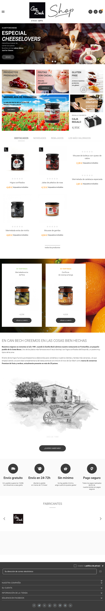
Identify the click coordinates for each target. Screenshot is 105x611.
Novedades (39, 138)
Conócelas (45, 88)
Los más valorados (79, 138)
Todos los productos (52, 247)
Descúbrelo (11, 109)
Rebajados (57, 138)
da (101, 566)
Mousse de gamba (52, 230)
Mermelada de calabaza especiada (87, 179)
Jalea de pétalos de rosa (52, 182)
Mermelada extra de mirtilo (17, 230)
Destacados (21, 138)
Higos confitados (17, 182)
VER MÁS (17, 57)
